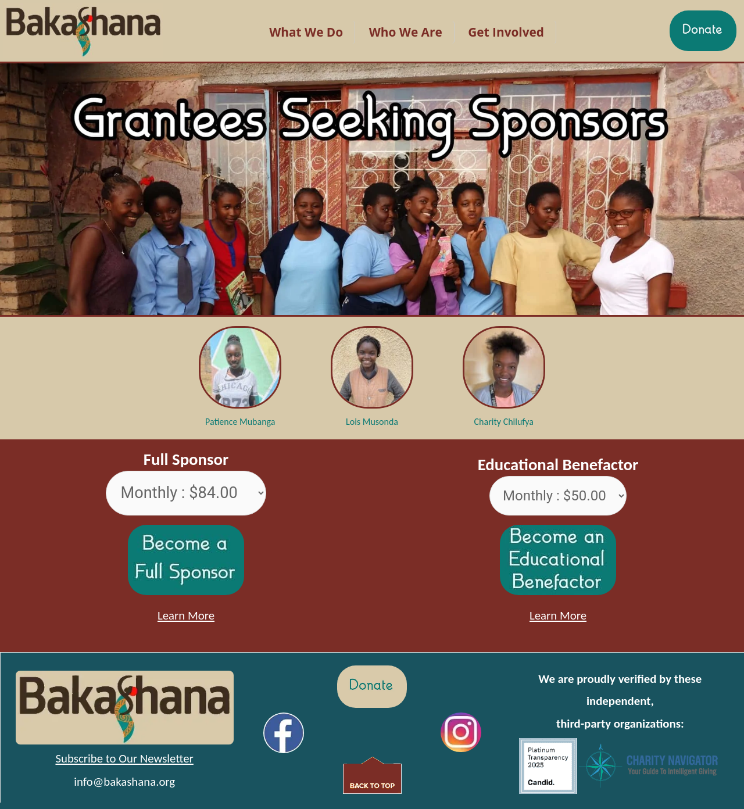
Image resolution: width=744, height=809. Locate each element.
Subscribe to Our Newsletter (124, 758)
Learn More (186, 615)
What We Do (306, 32)
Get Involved (506, 32)
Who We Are (405, 32)
